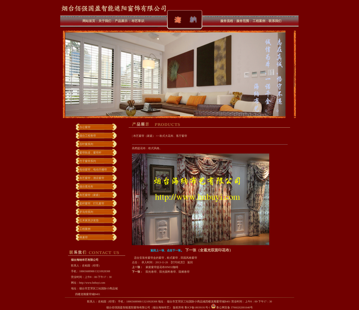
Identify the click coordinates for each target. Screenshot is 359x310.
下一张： (137, 271)
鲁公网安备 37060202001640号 (232, 307)
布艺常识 (137, 21)
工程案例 (259, 21)
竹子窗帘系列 (87, 161)
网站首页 (88, 21)
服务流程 (226, 21)
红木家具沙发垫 (89, 220)
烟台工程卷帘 (87, 135)
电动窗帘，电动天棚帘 (93, 169)
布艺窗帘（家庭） (90, 195)
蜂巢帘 (83, 237)
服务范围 (242, 21)
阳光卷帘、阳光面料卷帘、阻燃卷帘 (168, 271)
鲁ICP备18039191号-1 (197, 307)
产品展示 (121, 21)
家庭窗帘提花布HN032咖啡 (162, 267)
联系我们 (275, 21)
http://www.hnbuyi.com (92, 282)
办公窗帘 (84, 127)
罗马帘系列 (86, 212)
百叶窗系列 (86, 144)
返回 (190, 262)
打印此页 (177, 262)
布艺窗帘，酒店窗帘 (91, 178)
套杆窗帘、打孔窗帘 (91, 203)
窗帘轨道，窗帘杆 (90, 152)
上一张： (137, 267)
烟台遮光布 (86, 186)
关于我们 (104, 21)
